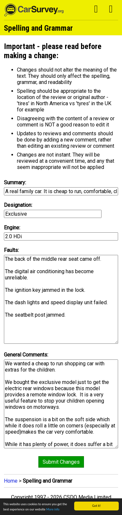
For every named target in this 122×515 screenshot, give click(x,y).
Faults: (11, 250)
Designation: (18, 205)
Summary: (15, 182)
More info (53, 509)
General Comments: (26, 355)
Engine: (12, 227)
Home (11, 481)
